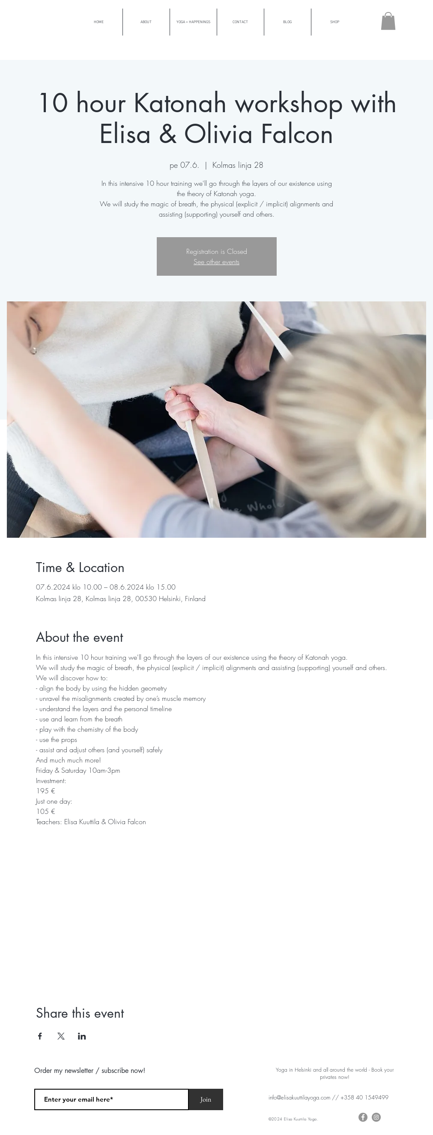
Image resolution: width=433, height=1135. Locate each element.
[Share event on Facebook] (40, 1036)
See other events (216, 261)
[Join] (206, 1099)
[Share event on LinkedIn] (82, 1036)
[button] (388, 21)
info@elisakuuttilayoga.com (299, 1097)
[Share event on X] (61, 1036)
